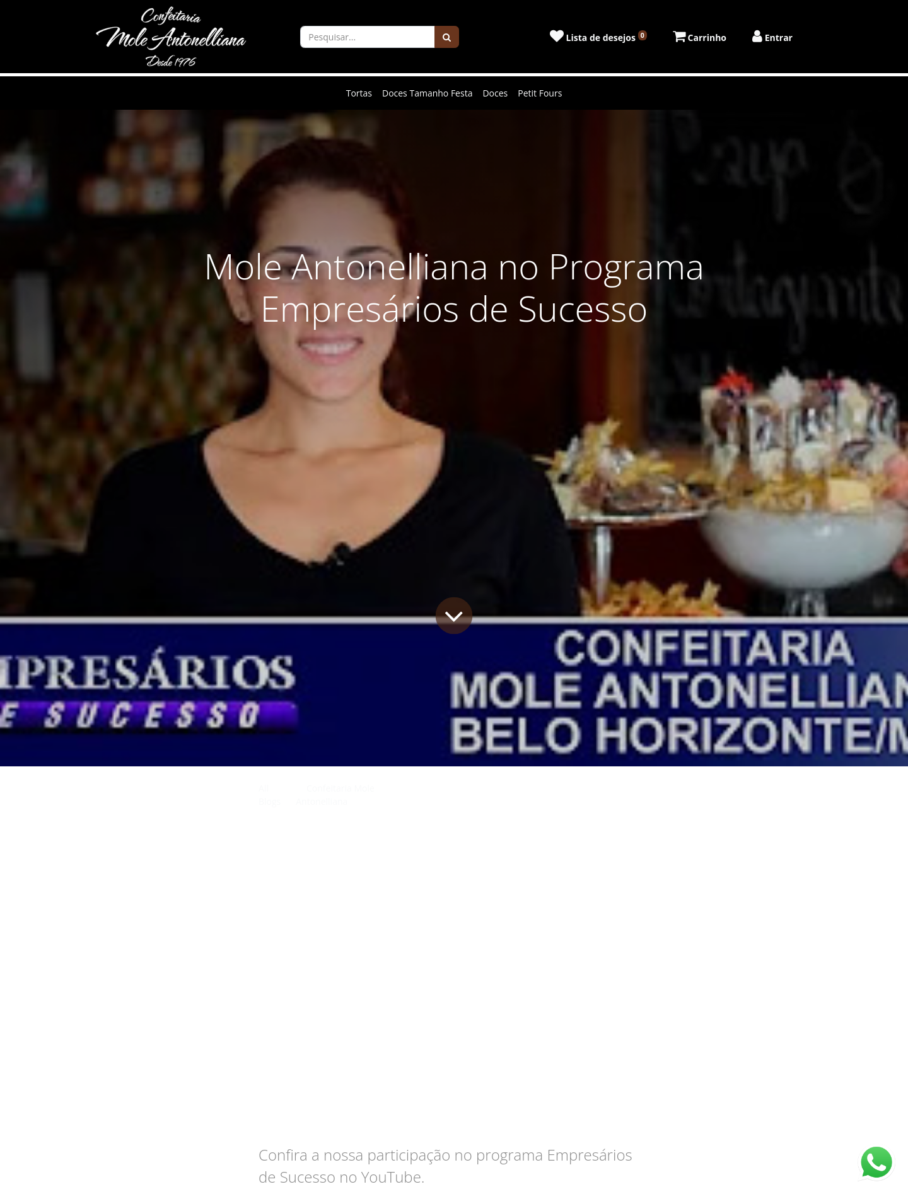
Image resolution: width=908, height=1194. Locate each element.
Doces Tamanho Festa (427, 93)
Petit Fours (540, 93)
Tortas (359, 93)
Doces (495, 93)
